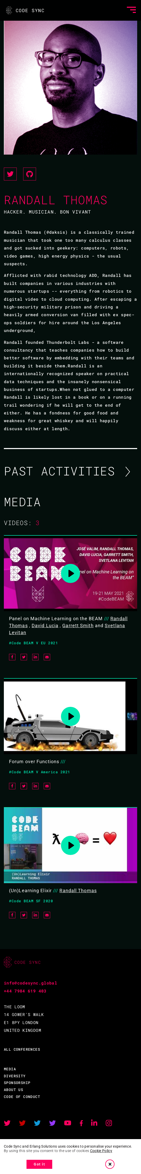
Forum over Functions (34, 761)
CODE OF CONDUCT (22, 1096)
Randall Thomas (77, 890)
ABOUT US (13, 1089)
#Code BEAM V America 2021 (39, 771)
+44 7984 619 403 (25, 991)
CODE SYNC (25, 10)
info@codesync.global (30, 983)
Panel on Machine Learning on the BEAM (56, 618)
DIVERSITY (15, 1075)
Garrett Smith (77, 625)
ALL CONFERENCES (22, 1049)
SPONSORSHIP (17, 1082)
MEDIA (10, 1068)
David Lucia (45, 625)
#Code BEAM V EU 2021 (33, 642)
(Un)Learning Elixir (30, 890)
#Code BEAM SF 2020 (31, 900)
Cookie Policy (101, 1151)
